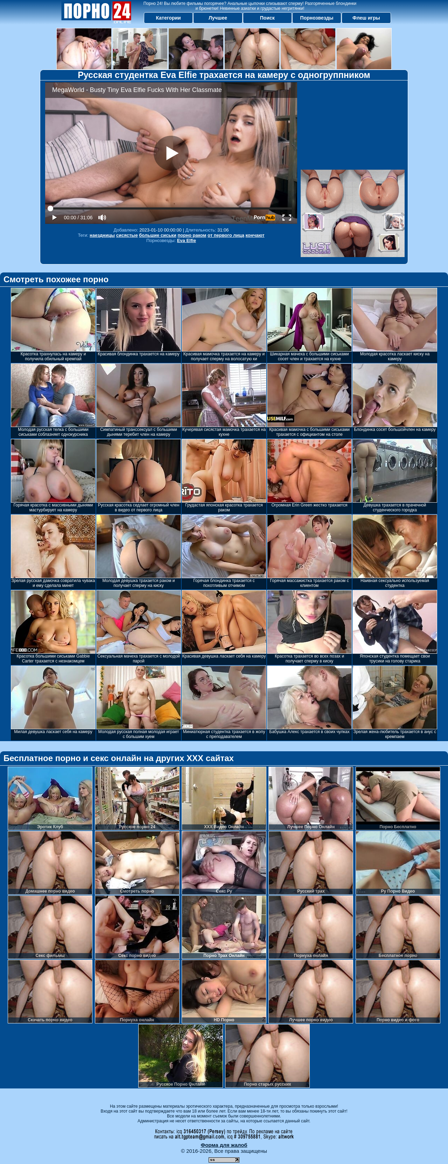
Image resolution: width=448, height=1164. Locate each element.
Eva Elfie (186, 240)
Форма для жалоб (224, 1145)
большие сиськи (157, 235)
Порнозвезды (317, 18)
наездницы (102, 235)
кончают (255, 235)
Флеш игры (366, 18)
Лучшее (218, 18)
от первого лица (226, 235)
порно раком (191, 235)
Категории (168, 18)
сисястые (127, 235)
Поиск (267, 18)
